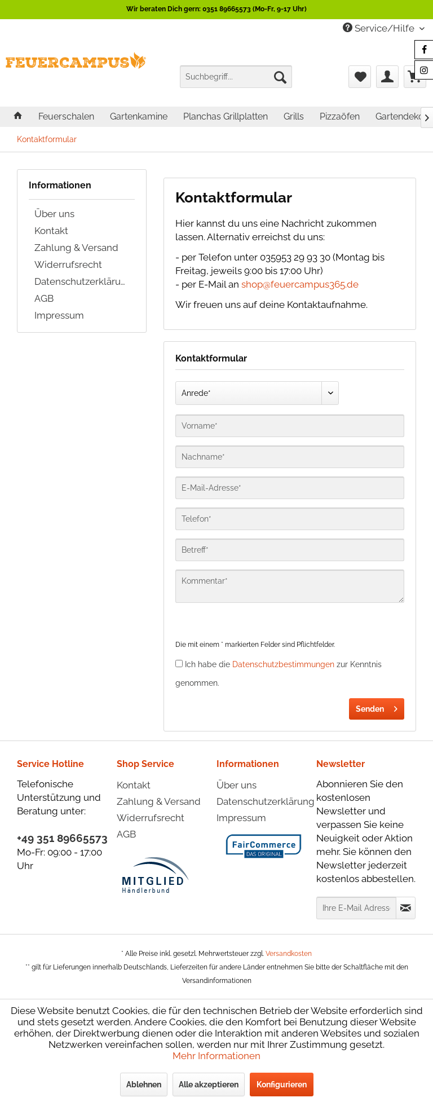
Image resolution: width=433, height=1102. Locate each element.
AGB (44, 298)
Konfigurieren (282, 1084)
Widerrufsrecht (68, 264)
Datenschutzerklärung (83, 281)
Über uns (54, 213)
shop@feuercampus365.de (300, 284)
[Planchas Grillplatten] (225, 116)
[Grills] (294, 116)
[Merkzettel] (359, 76)
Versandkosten (289, 954)
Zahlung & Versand (76, 247)
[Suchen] (280, 76)
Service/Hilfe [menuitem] (380, 28)
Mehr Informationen (216, 1055)
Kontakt (51, 230)
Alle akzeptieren (208, 1084)
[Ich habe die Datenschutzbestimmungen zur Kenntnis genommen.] (179, 663)
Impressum (59, 315)
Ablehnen (143, 1084)
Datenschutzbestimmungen (283, 664)
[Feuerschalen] (66, 116)
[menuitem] (236, 76)
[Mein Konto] (387, 76)
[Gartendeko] (400, 116)
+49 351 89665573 (62, 838)
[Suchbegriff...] (236, 76)
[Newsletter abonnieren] (406, 908)
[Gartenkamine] (138, 116)
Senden (376, 706)
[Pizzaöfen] (340, 116)
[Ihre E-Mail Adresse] (356, 908)
